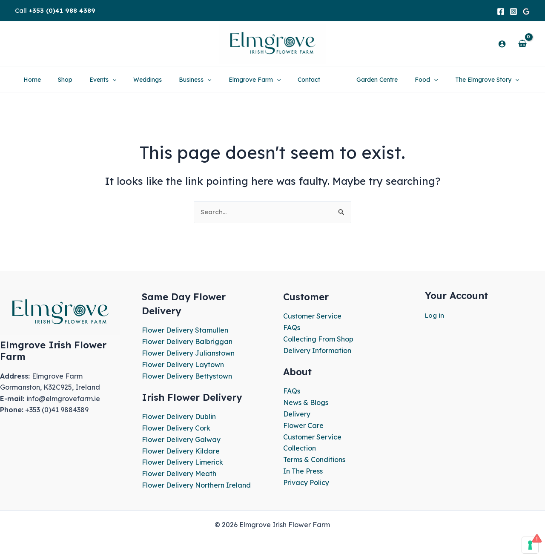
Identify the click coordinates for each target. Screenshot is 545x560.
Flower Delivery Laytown (183, 364)
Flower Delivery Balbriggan (187, 342)
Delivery (296, 413)
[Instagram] (513, 11)
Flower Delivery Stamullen (185, 331)
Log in (435, 316)
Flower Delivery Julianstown (188, 353)
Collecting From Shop (318, 339)
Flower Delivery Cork (176, 427)
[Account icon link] (502, 44)
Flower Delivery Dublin (179, 416)
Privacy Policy (306, 481)
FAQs (291, 328)
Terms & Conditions (314, 458)
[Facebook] (501, 11)
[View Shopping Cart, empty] (522, 44)
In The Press (303, 469)
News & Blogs (305, 402)
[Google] (526, 11)
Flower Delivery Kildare (181, 449)
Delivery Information (317, 350)
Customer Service (312, 317)
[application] (82, 79)
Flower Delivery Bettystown (187, 376)
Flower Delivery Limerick (182, 461)
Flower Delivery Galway (181, 438)
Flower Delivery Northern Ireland (196, 484)
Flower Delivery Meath (179, 472)
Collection (299, 447)
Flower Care (303, 424)
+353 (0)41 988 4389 (62, 10)
